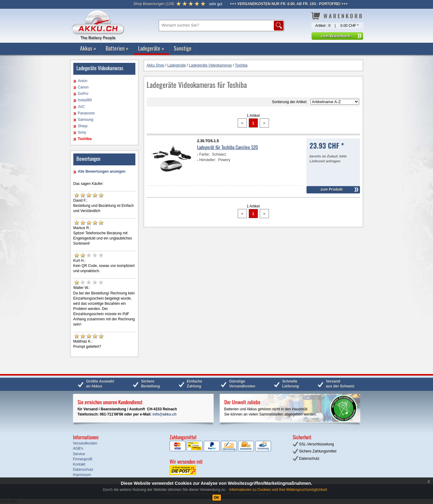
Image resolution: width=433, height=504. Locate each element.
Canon (83, 87)
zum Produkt (332, 189)
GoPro (83, 94)
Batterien (117, 48)
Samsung (86, 119)
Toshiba (85, 139)
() (154, 4)
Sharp (83, 126)
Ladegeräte (151, 48)
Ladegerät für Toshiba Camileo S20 (227, 147)
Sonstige (183, 48)
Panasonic (86, 113)
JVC (81, 107)
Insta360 (85, 100)
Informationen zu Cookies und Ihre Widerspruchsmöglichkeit (278, 490)
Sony (82, 132)
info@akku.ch (164, 414)
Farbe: (204, 154)
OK (216, 497)
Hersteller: (207, 160)
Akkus (88, 48)
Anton (82, 81)
